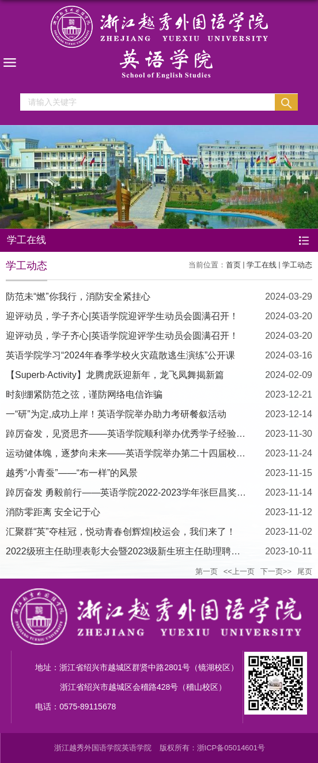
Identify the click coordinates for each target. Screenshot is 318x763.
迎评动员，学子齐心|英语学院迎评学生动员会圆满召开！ (122, 316)
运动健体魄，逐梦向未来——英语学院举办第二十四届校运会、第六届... (152, 453)
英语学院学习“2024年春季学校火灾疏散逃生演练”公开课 (120, 355)
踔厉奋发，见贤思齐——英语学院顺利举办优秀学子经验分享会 (135, 434)
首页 (233, 264)
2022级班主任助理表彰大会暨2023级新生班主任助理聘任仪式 (132, 551)
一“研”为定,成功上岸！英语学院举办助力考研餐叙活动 (116, 414)
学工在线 (262, 264)
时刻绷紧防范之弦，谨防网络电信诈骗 (84, 394)
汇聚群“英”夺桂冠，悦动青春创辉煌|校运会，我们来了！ (121, 532)
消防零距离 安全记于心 (53, 512)
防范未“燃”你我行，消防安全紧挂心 (78, 296)
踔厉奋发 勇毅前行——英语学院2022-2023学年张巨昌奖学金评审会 (144, 492)
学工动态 (297, 264)
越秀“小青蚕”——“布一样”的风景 (72, 473)
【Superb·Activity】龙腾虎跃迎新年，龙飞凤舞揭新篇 (115, 375)
